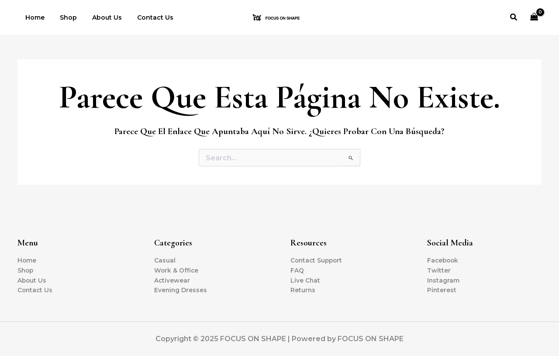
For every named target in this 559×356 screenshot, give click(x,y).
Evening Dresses (181, 290)
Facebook (443, 260)
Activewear (172, 280)
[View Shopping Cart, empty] (534, 17)
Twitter (439, 270)
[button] (514, 17)
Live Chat (305, 280)
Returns (303, 290)
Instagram (443, 280)
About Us (99, 17)
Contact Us (144, 17)
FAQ (297, 270)
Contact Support (317, 260)
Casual (165, 260)
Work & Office (176, 270)
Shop (63, 17)
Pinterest (442, 290)
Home (33, 17)
